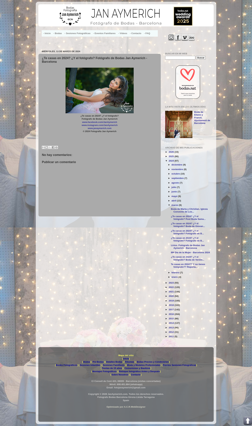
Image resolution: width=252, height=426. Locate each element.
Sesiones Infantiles (90, 365)
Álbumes (129, 362)
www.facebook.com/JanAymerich (99, 122)
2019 (172, 300)
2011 (172, 336)
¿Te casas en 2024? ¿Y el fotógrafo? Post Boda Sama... (188, 217)
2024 (172, 160)
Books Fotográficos (66, 365)
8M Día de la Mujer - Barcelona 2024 (190, 252)
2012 (172, 332)
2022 (172, 287)
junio (174, 191)
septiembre (177, 178)
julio (174, 187)
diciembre (177, 164)
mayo (174, 196)
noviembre (177, 169)
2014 (172, 323)
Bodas (86, 362)
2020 (172, 296)
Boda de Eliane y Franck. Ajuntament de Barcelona (202, 117)
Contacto (136, 374)
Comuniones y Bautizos (137, 368)
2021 (172, 291)
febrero (175, 272)
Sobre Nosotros (120, 374)
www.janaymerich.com (100, 128)
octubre (175, 173)
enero (174, 277)
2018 (172, 305)
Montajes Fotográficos (104, 371)
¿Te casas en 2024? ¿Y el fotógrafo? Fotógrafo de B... (187, 232)
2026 (172, 152)
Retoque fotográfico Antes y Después (139, 371)
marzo (175, 205)
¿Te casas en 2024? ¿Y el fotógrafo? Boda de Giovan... (188, 224)
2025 (172, 156)
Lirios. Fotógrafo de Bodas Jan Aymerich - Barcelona (188, 246)
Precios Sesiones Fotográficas (179, 365)
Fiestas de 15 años (112, 368)
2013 (172, 327)
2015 (172, 318)
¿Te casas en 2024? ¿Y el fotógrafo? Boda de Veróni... (187, 258)
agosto (175, 182)
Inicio (126, 358)
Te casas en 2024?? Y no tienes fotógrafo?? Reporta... (188, 265)
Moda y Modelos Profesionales (143, 365)
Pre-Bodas (98, 362)
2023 (172, 283)
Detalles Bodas (114, 362)
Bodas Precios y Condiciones (153, 362)
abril (174, 200)
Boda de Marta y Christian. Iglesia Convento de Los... (189, 210)
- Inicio (47, 33)
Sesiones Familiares (114, 365)
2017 (172, 309)
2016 (172, 314)
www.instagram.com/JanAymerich (100, 125)
